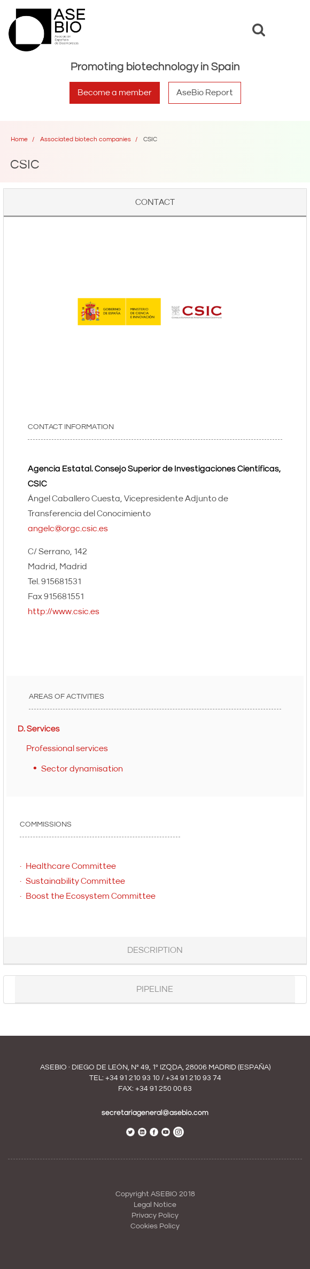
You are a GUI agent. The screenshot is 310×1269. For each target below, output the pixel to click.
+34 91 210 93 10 (132, 1078)
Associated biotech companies (85, 139)
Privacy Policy (155, 1215)
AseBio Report (204, 92)
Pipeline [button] (154, 989)
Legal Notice (155, 1205)
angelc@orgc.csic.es (68, 528)
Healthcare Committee (71, 866)
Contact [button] (155, 202)
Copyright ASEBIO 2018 (155, 1194)
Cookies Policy (155, 1226)
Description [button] (155, 950)
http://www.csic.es (63, 611)
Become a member (115, 92)
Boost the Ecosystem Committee (91, 896)
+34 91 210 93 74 (193, 1078)
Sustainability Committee (75, 881)
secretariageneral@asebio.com (155, 1113)
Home (19, 139)
